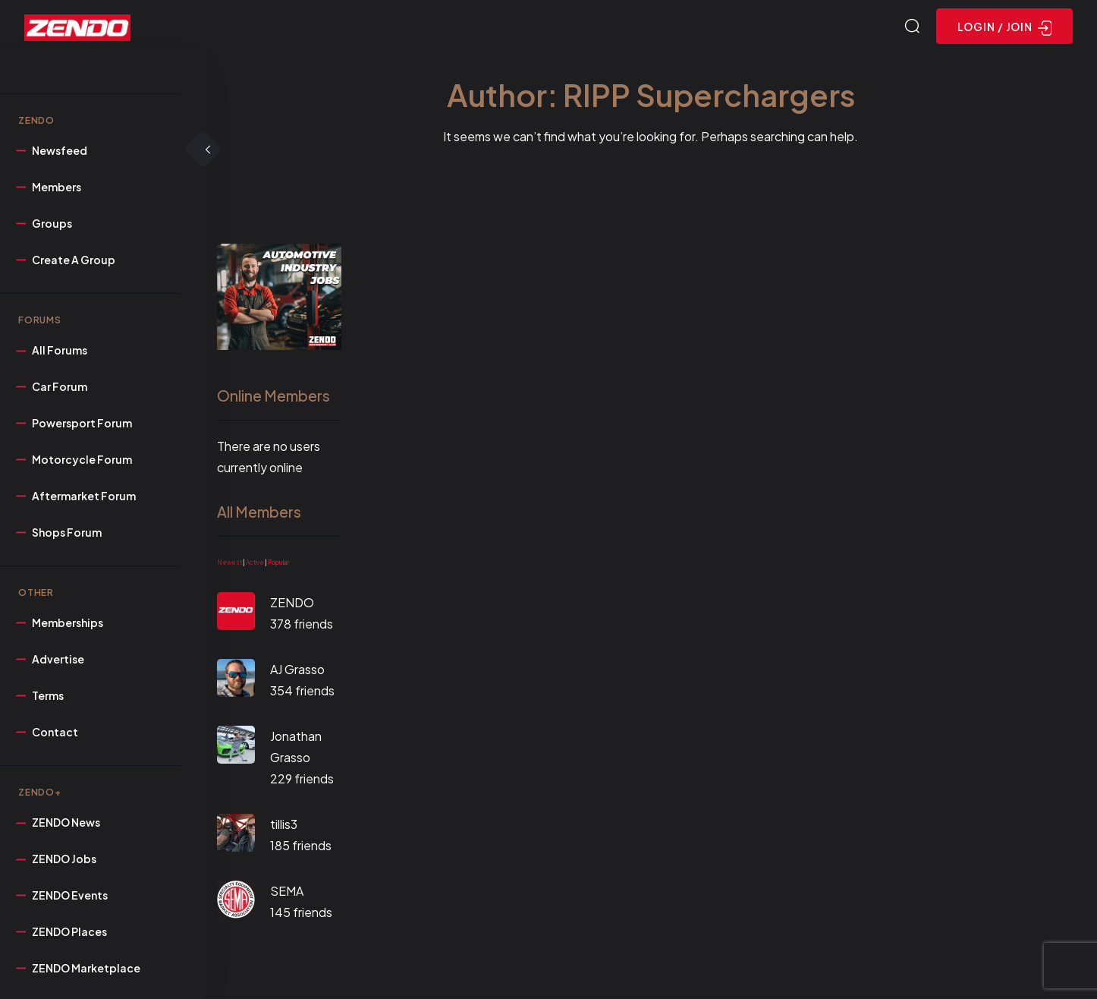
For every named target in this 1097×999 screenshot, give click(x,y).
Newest (229, 565)
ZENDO (292, 605)
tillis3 (283, 826)
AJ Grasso (297, 671)
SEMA (286, 893)
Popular (278, 565)
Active (255, 565)
